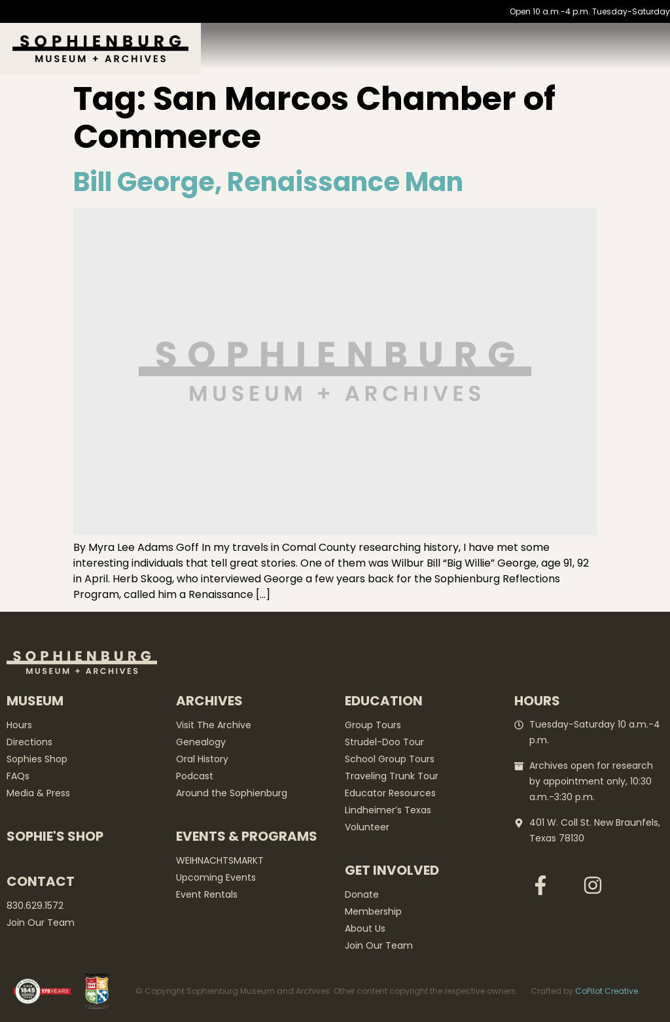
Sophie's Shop (55, 836)
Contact (41, 881)
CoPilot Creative (606, 990)
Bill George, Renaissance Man (268, 182)
